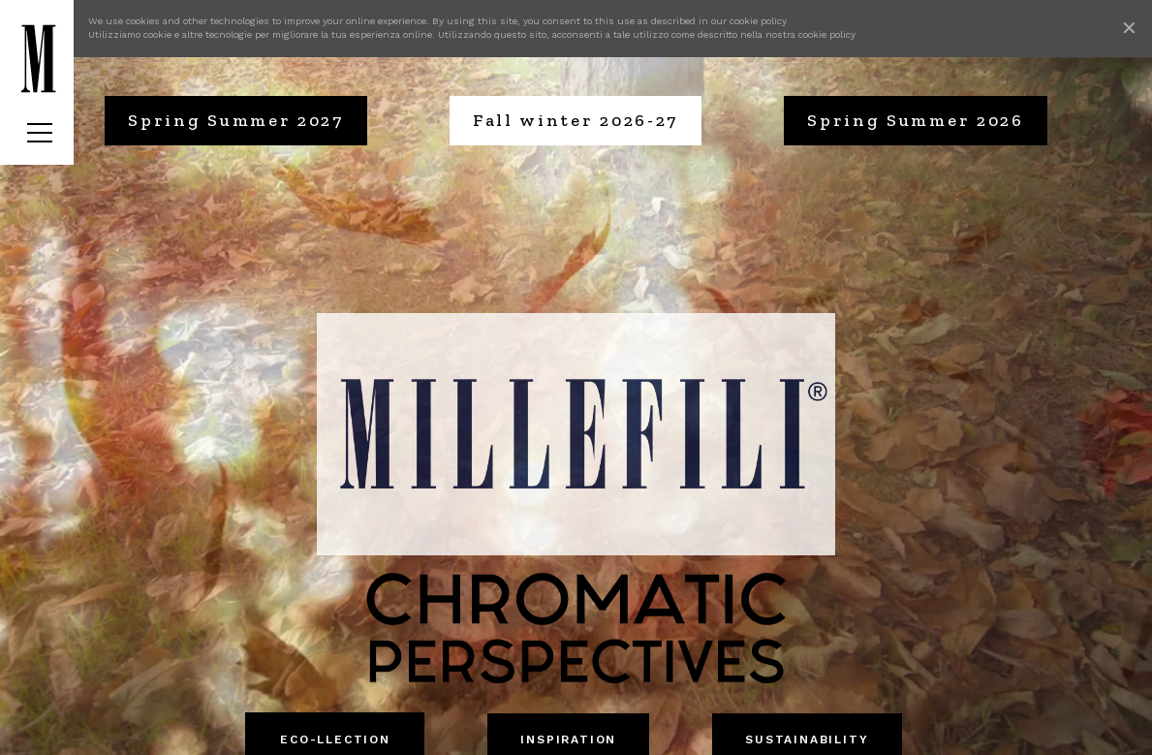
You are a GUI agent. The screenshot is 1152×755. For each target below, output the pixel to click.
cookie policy (758, 21)
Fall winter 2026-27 (575, 120)
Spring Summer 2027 (236, 120)
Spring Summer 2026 (915, 120)
